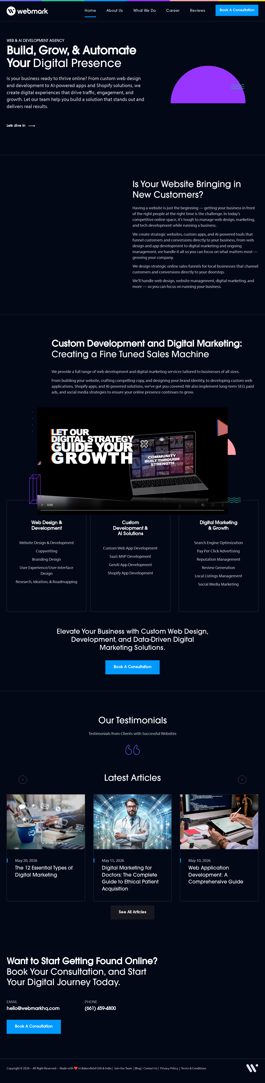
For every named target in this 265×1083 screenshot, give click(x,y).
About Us (114, 11)
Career (172, 11)
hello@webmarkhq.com (33, 1008)
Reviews (197, 11)
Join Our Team (123, 1068)
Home (90, 11)
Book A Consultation (237, 10)
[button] (23, 780)
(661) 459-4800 (100, 1008)
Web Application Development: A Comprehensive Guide (215, 875)
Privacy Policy (169, 1068)
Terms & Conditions (193, 1068)
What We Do (144, 11)
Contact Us (150, 1068)
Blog (138, 1068)
